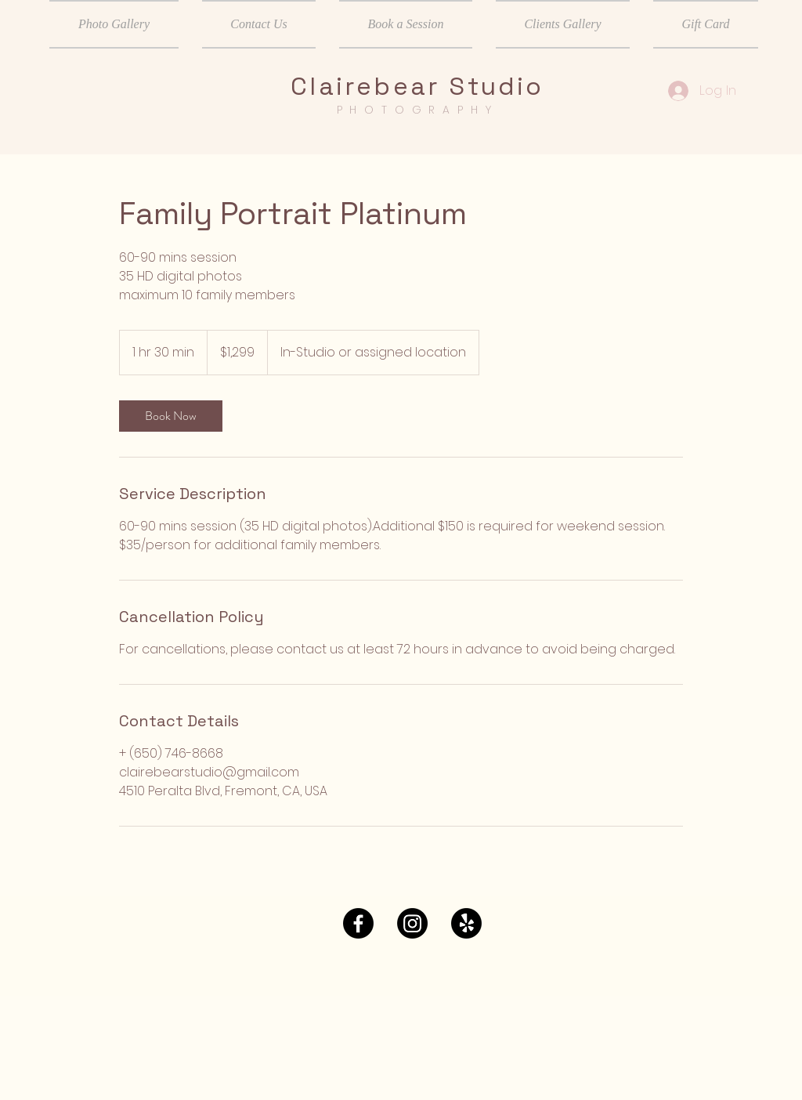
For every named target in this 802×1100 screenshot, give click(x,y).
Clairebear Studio (417, 86)
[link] (170, 416)
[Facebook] (358, 923)
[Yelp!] (466, 923)
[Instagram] (412, 923)
